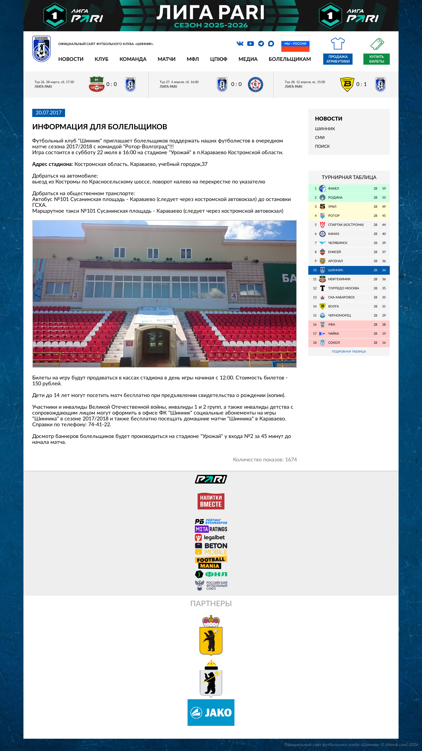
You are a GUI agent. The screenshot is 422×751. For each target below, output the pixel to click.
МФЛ (193, 59)
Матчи (167, 59)
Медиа (248, 59)
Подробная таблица (349, 351)
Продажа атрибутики (338, 59)
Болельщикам (290, 59)
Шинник (325, 129)
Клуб (101, 59)
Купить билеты (376, 59)
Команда (133, 59)
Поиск (322, 147)
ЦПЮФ (218, 59)
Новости (71, 59)
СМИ (320, 138)
